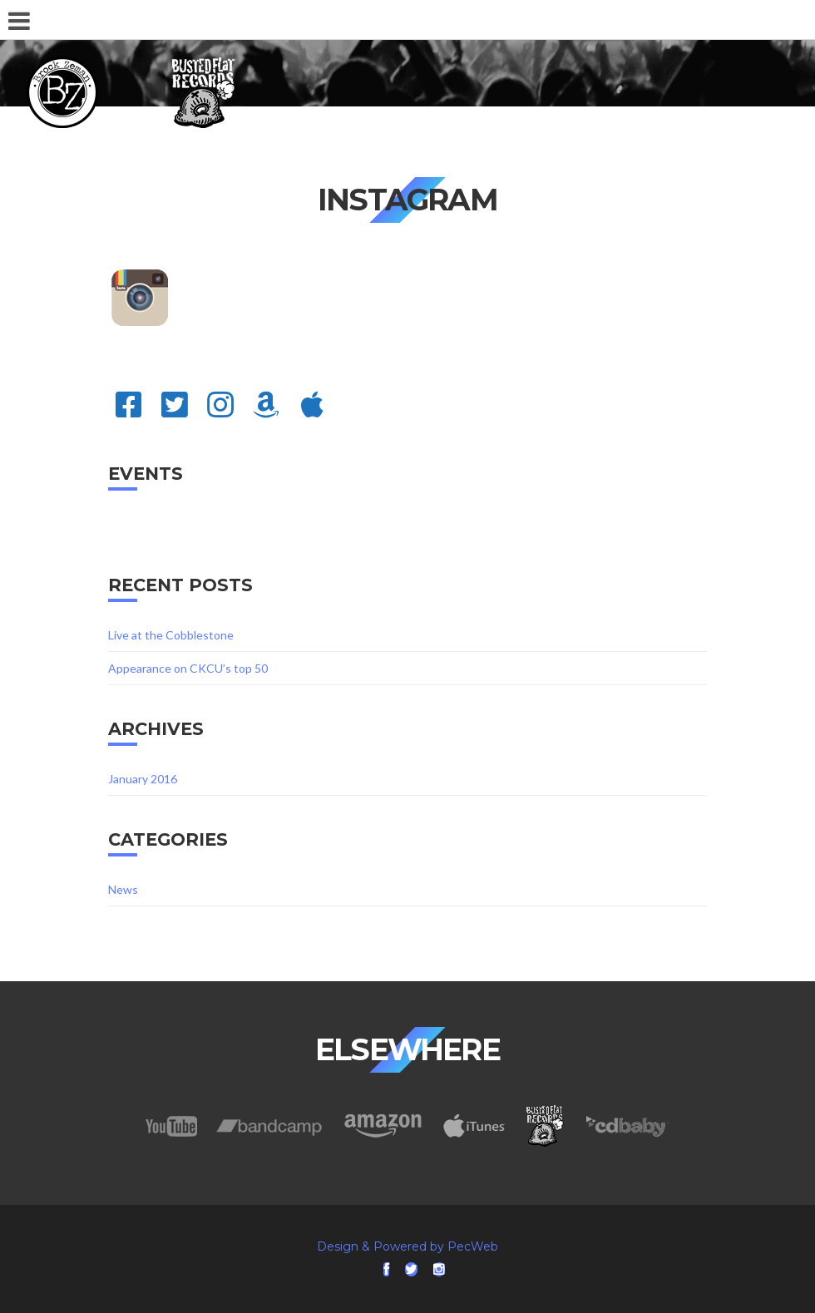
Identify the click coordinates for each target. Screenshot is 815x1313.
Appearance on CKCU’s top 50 (188, 668)
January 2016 (142, 779)
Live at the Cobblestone (171, 635)
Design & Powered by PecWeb (407, 1246)
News (123, 889)
